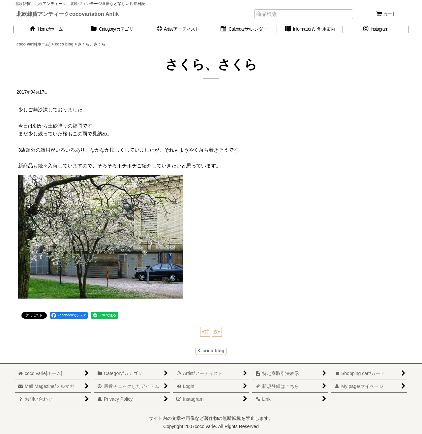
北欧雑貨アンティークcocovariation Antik (67, 14)
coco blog (210, 350)
